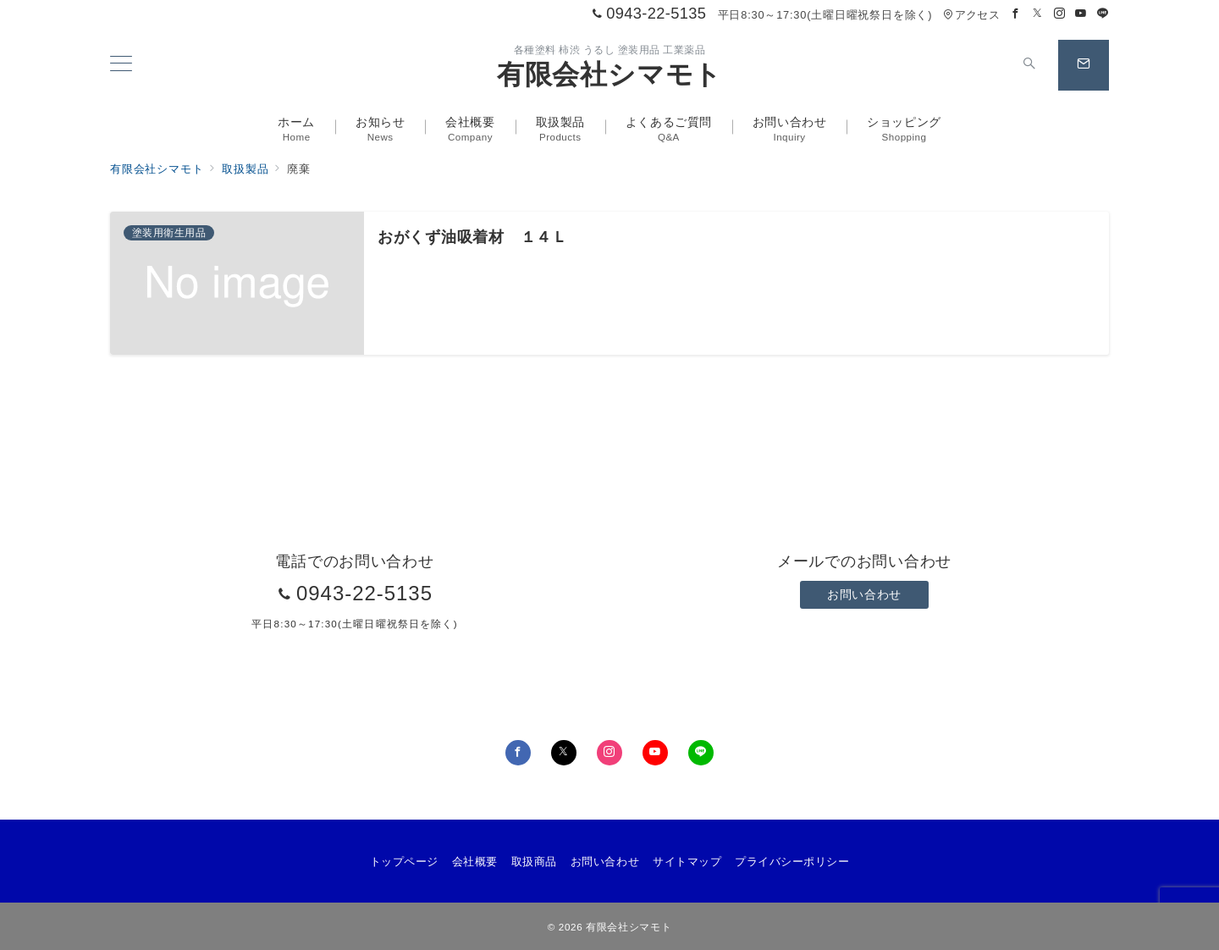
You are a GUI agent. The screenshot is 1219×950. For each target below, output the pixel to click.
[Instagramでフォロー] (1060, 14)
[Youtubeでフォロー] (1081, 14)
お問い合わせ (864, 594)
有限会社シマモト (609, 74)
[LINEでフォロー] (1103, 14)
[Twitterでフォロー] (1038, 14)
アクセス (971, 14)
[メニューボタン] (121, 65)
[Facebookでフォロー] (1016, 14)
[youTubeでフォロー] (655, 752)
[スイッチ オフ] (1029, 65)
